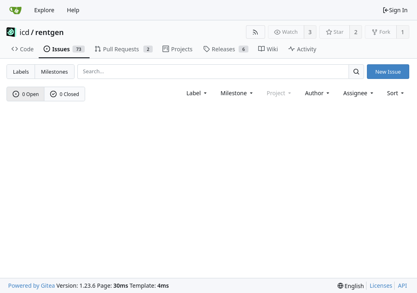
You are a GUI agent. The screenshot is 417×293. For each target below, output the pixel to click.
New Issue (388, 71)
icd (24, 32)
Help (73, 10)
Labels (21, 71)
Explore (44, 10)
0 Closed (64, 94)
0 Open (26, 94)
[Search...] (356, 71)
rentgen (49, 32)
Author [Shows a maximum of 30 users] (318, 93)
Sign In (395, 10)
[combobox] (197, 93)
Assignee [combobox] (359, 93)
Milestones (54, 71)
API (402, 285)
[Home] (15, 10)
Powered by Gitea (31, 285)
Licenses (381, 285)
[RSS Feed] (255, 32)
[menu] (396, 93)
